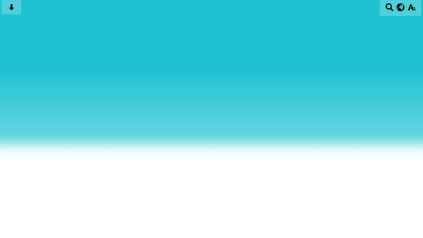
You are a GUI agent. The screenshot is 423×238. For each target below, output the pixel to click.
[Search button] (389, 9)
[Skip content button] (11, 9)
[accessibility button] (411, 9)
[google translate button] (400, 7)
